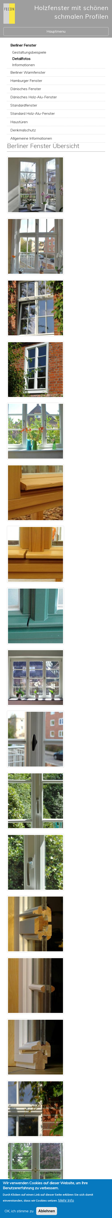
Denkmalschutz (23, 130)
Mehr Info (66, 1203)
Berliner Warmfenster (27, 72)
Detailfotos (21, 58)
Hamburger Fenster (26, 80)
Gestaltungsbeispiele (29, 52)
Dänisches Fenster (25, 88)
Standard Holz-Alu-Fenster (32, 113)
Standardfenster (23, 105)
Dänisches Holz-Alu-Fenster (33, 97)
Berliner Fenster (23, 45)
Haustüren (19, 122)
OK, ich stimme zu (19, 1214)
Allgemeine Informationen (31, 138)
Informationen (23, 65)
